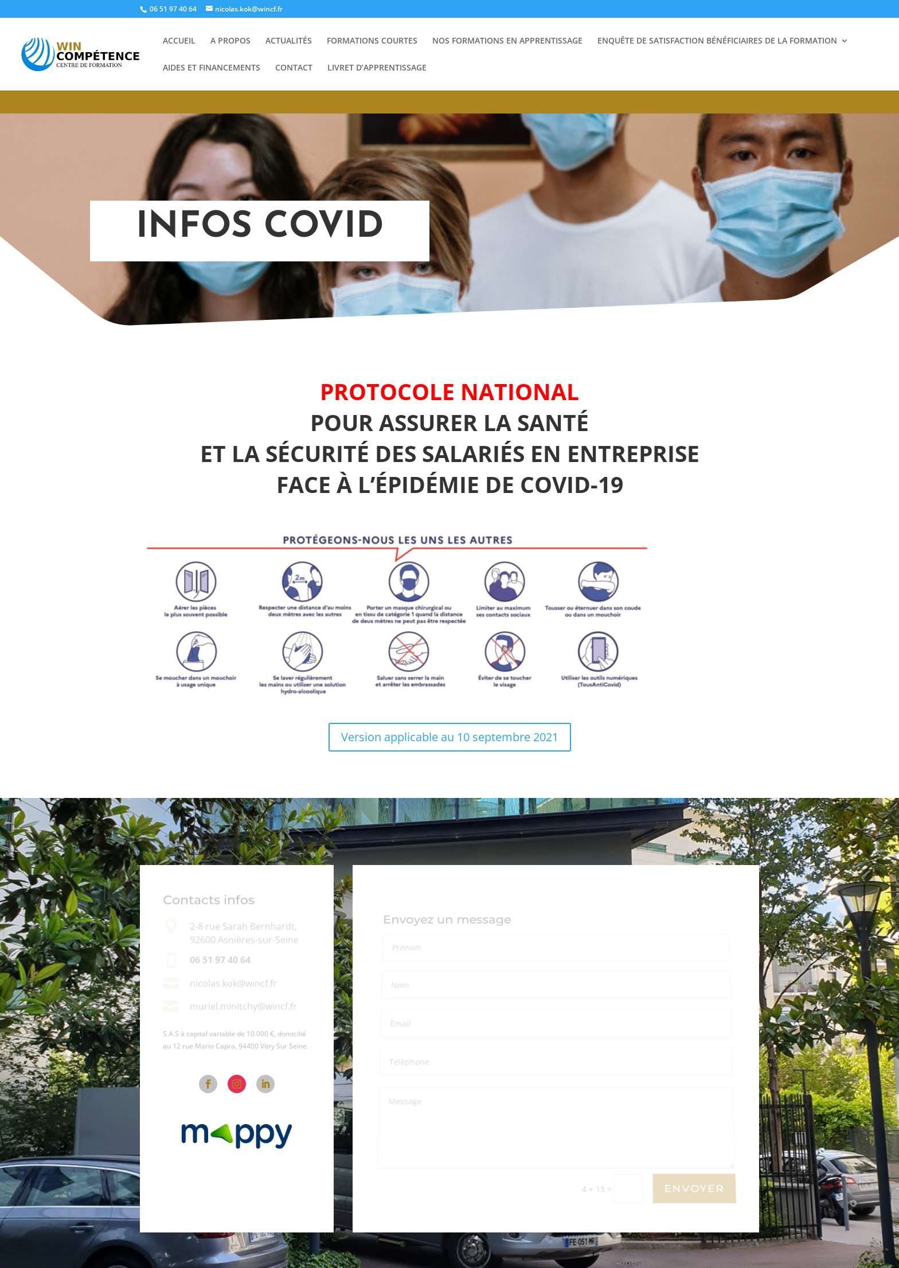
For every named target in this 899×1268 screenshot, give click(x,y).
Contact (293, 68)
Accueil (179, 41)
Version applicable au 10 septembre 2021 (449, 737)
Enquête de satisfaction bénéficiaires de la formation (717, 41)
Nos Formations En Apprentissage (507, 41)
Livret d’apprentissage (377, 68)
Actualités (288, 41)
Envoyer (694, 1189)
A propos (230, 41)
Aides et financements (211, 68)
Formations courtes (372, 41)
